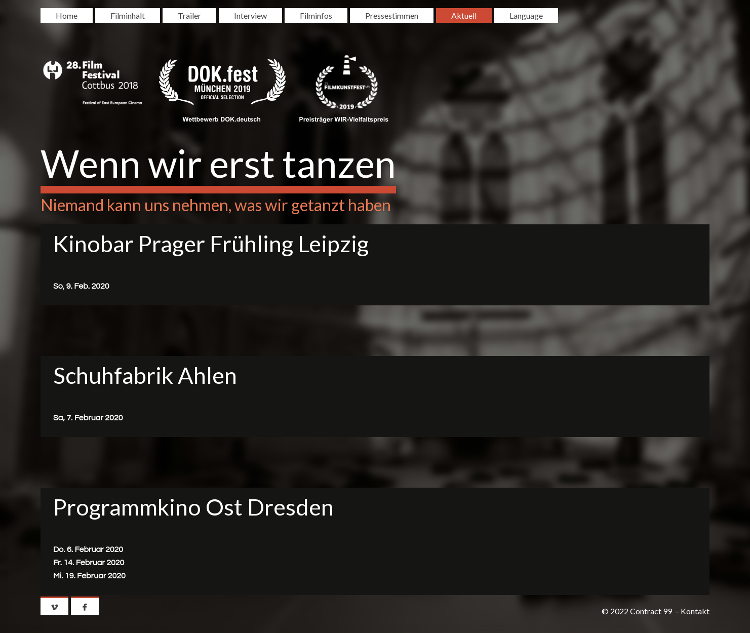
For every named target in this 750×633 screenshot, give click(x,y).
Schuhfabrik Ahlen (145, 375)
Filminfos (316, 15)
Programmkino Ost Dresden (193, 507)
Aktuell (464, 15)
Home (66, 15)
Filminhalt (127, 15)
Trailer (189, 15)
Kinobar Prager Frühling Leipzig (211, 243)
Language (526, 15)
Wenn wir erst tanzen (218, 163)
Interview (250, 15)
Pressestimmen (391, 15)
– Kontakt (692, 611)
